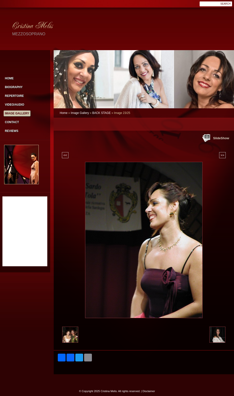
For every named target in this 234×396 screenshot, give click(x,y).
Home (64, 113)
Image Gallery (80, 113)
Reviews (11, 131)
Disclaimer (149, 391)
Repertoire (14, 96)
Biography (14, 87)
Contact (12, 122)
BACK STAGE (101, 113)
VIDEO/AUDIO (14, 104)
